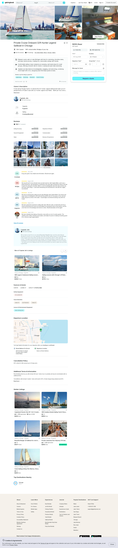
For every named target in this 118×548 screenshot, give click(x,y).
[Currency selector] (95, 2)
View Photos (98, 36)
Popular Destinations (80, 500)
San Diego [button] (76, 511)
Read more (18, 381)
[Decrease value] (90, 62)
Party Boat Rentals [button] (49, 526)
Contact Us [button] (19, 529)
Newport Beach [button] (77, 517)
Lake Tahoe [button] (77, 509)
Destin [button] (75, 527)
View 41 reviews (18, 223)
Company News (63, 503)
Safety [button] (32, 511)
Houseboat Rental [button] (49, 511)
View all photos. (46, 167)
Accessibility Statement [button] (22, 519)
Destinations (62, 511)
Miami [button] (75, 503)
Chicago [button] (49, 52)
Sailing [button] (53, 52)
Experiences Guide (64, 509)
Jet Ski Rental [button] (48, 506)
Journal (61, 500)
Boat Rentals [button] (48, 503)
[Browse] (74, 3)
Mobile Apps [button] (34, 509)
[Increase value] (103, 62)
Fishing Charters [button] (49, 509)
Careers (19, 506)
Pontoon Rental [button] (49, 514)
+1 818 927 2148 (92, 506)
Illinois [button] (45, 52)
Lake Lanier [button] (76, 506)
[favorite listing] (67, 43)
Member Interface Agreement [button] (21, 523)
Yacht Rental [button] (48, 517)
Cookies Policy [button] (20, 517)
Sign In (101, 2)
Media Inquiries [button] (20, 509)
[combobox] (24, 2)
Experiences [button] (49, 500)
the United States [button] (39, 52)
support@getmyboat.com (94, 509)
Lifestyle (61, 506)
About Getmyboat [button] (21, 503)
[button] (83, 2)
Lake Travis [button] (76, 514)
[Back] (62, 250)
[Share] (64, 43)
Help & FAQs (91, 503)
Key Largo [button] (76, 525)
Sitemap (19, 526)
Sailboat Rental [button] (49, 519)
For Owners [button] (34, 506)
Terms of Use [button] (44, 543)
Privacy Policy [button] (13, 545)
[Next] (65, 250)
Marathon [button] (76, 530)
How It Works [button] (34, 503)
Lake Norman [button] (77, 522)
